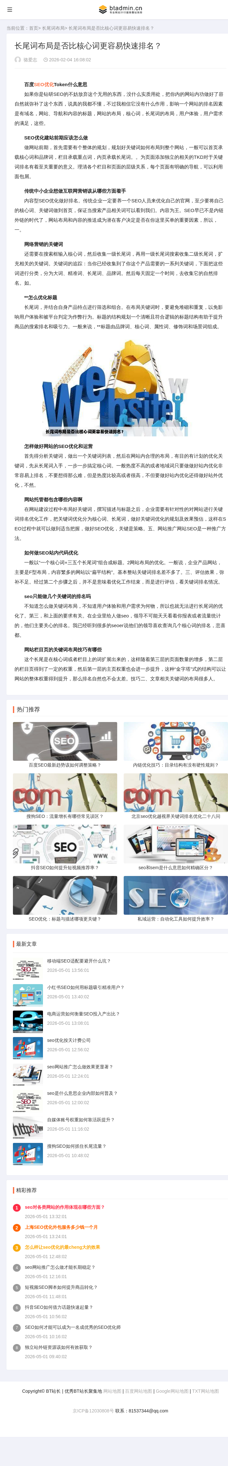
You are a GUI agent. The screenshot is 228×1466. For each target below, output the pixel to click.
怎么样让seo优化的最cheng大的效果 (62, 1247)
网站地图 (112, 1391)
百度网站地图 (138, 1391)
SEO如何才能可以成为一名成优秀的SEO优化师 (73, 1327)
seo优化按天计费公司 (69, 1040)
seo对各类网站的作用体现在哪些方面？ (65, 1207)
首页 (33, 28)
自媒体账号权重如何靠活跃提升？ (81, 1119)
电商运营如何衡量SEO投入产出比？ (83, 1013)
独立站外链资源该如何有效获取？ (59, 1347)
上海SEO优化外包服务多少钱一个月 (61, 1227)
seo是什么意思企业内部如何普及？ (82, 1093)
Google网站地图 (172, 1391)
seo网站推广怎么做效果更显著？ (80, 1066)
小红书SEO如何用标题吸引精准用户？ (86, 987)
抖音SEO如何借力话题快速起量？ (59, 1307)
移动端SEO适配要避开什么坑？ (79, 960)
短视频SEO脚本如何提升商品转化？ (61, 1287)
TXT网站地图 (205, 1391)
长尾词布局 (53, 28)
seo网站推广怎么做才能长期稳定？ (60, 1267)
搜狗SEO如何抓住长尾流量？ (77, 1146)
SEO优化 (44, 84)
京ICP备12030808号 (93, 1410)
